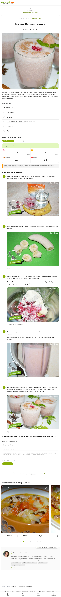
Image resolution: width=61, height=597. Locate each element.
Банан (9, 117)
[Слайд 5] (38, 541)
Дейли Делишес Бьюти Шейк (16, 122)
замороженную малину (21, 178)
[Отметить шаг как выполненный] (33, 219)
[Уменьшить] (12, 107)
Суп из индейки (6, 487)
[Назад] (19, 541)
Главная (3, 586)
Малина (9, 113)
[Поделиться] (46, 487)
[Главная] (7, 594)
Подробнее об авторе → (17, 568)
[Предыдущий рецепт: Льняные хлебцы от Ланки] (30, 10)
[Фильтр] (38, 594)
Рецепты (9, 586)
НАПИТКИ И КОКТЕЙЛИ (34, 18)
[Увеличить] (20, 107)
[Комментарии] (37, 29)
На (19, 141)
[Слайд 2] (27, 541)
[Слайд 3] (30, 541)
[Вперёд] (42, 541)
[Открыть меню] (58, 2)
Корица (9, 131)
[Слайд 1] (23, 541)
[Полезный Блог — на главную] (8, 2)
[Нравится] (32, 29)
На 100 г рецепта (8, 141)
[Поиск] (22, 594)
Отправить (7, 464)
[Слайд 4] (34, 541)
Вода (8, 126)
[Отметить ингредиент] (4, 112)
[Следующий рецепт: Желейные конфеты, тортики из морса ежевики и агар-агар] (30, 475)
